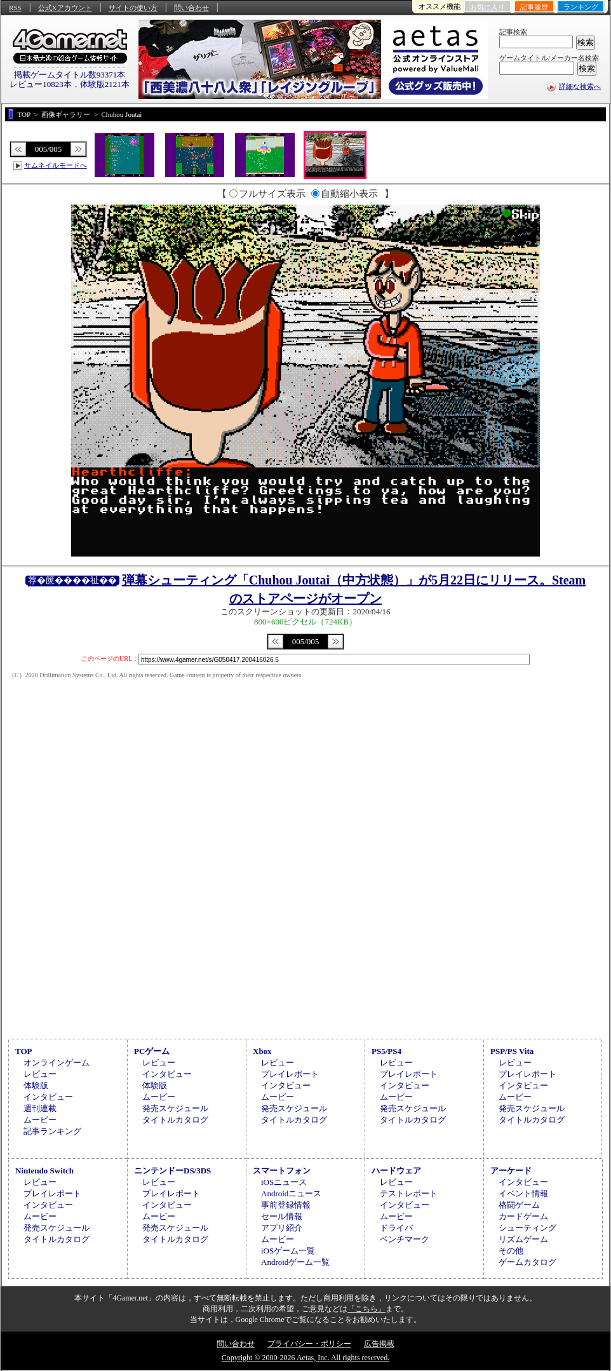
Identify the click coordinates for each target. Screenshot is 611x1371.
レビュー (40, 1074)
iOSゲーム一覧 (288, 1250)
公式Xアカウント (65, 7)
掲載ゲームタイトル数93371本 (70, 74)
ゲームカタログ (527, 1262)
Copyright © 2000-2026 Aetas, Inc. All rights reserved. (305, 1357)
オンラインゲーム (57, 1062)
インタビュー (48, 1097)
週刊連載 (40, 1108)
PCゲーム (152, 1051)
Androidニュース (291, 1193)
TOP (23, 1051)
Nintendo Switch (44, 1170)
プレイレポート (290, 1074)
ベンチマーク (404, 1239)
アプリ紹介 (281, 1228)
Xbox (262, 1051)
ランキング (580, 7)
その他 (511, 1250)
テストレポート (409, 1193)
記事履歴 (534, 7)
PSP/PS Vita (512, 1051)
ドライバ (396, 1228)
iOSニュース (284, 1182)
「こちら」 (366, 1308)
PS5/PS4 (386, 1051)
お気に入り (487, 7)
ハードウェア (396, 1170)
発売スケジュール (175, 1108)
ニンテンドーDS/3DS (172, 1170)
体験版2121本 (105, 84)
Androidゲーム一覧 (295, 1262)
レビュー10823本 (41, 84)
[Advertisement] (305, 928)
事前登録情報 (286, 1205)
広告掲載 (379, 1343)
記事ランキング (52, 1131)
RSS (15, 7)
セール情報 (281, 1216)
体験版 (36, 1085)
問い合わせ (191, 7)
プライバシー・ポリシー (309, 1343)
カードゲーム (523, 1216)
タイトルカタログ (175, 1119)
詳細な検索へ (580, 86)
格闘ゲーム (519, 1205)
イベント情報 (523, 1193)
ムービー (40, 1119)
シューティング (527, 1228)
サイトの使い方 (133, 7)
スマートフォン (282, 1170)
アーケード (511, 1170)
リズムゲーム (523, 1239)
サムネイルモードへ (55, 165)
